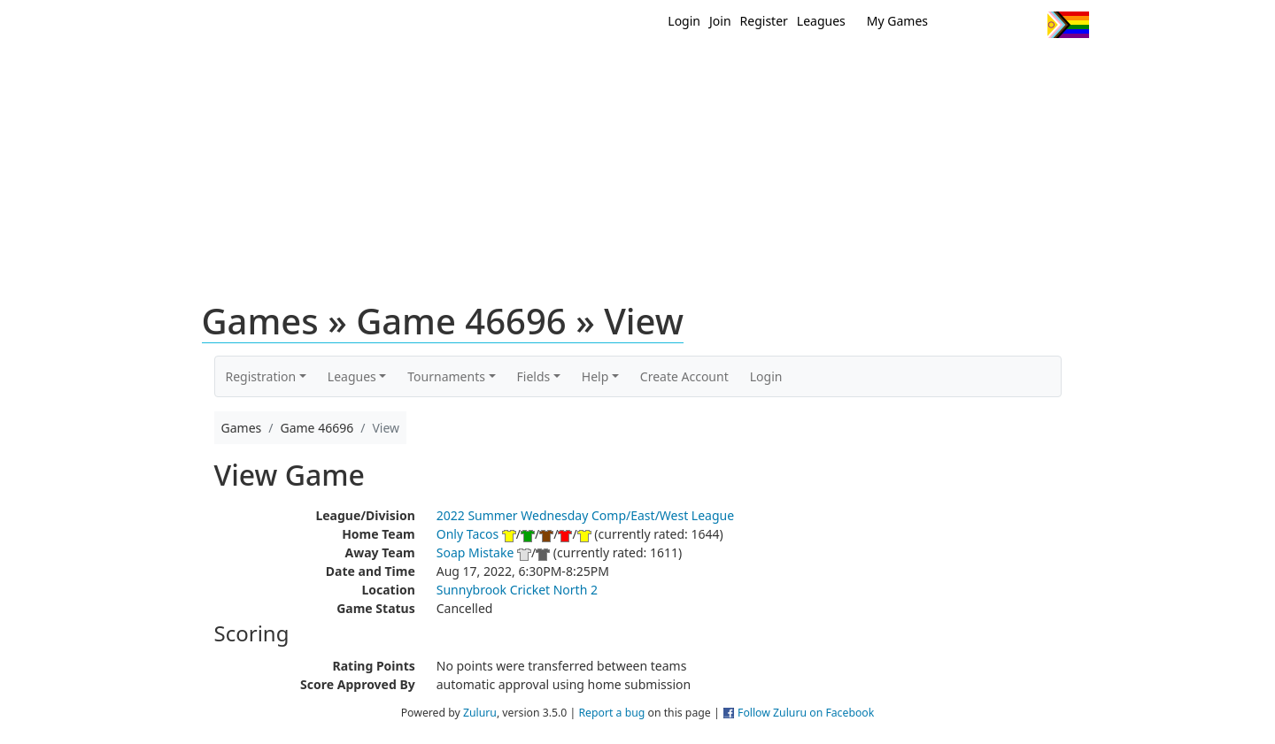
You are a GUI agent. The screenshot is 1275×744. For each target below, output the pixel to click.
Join (720, 20)
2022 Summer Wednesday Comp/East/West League (585, 515)
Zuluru (480, 712)
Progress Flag (1068, 25)
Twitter (961, 25)
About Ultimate (923, 69)
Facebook (994, 25)
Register (764, 20)
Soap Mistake (475, 552)
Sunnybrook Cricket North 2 (517, 589)
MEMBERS (675, 69)
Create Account (684, 376)
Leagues (821, 20)
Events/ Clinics (789, 69)
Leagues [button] (352, 376)
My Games (897, 20)
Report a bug (611, 712)
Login (684, 20)
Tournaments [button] (446, 376)
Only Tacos (467, 533)
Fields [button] (534, 376)
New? (593, 69)
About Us (1040, 69)
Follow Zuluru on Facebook (806, 712)
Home (523, 69)
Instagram (1027, 25)
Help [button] (595, 376)
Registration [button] (261, 376)
